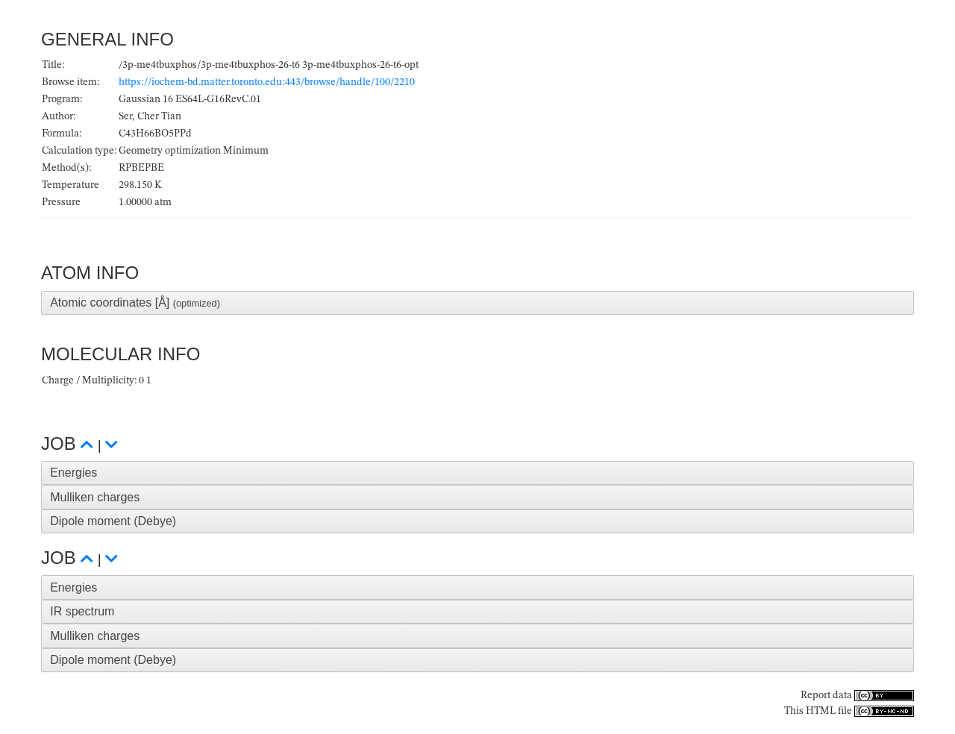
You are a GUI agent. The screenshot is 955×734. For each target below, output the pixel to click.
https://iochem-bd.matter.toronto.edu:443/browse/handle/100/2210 (267, 82)
